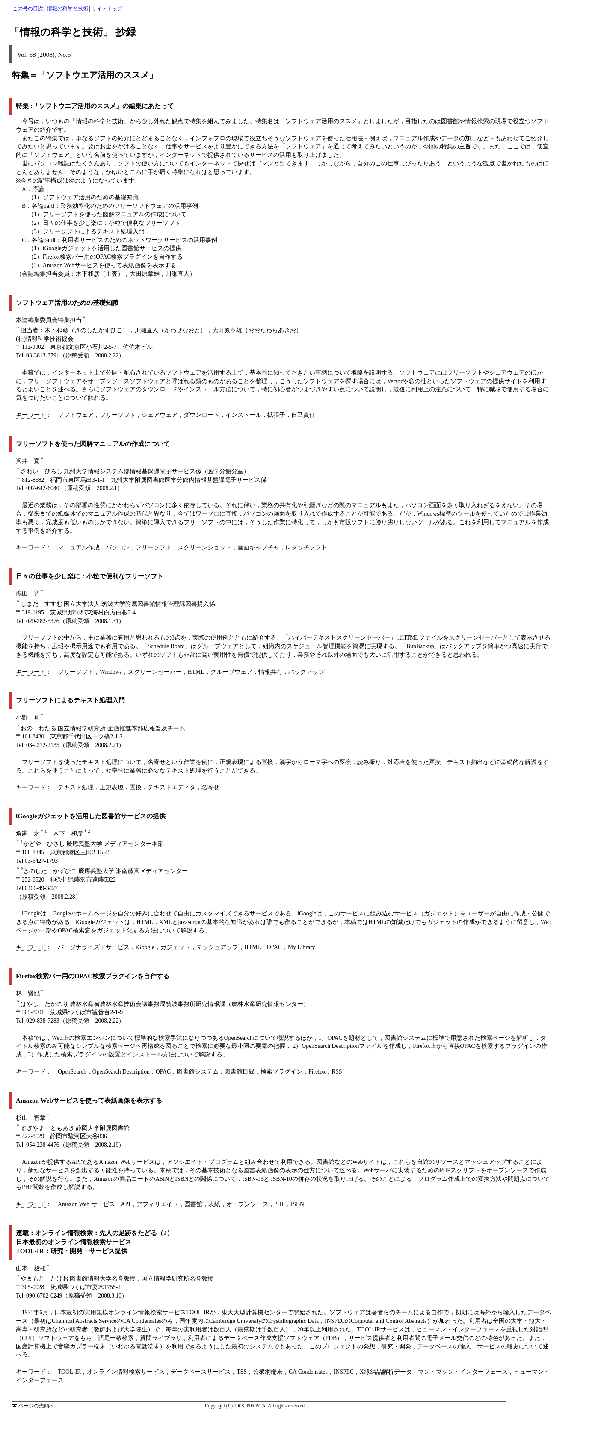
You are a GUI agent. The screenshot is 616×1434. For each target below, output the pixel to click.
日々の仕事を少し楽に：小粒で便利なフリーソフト (89, 576)
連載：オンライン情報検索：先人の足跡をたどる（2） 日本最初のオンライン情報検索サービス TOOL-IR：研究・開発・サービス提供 (94, 1241)
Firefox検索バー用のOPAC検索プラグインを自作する (92, 976)
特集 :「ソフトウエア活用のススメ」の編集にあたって (95, 105)
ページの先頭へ (33, 1405)
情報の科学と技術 (67, 9)
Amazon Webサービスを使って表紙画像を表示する (89, 1100)
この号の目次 (27, 9)
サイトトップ (107, 9)
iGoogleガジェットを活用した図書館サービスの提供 (91, 816)
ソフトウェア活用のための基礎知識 (67, 302)
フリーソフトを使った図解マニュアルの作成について (93, 443)
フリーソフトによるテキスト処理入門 (70, 700)
